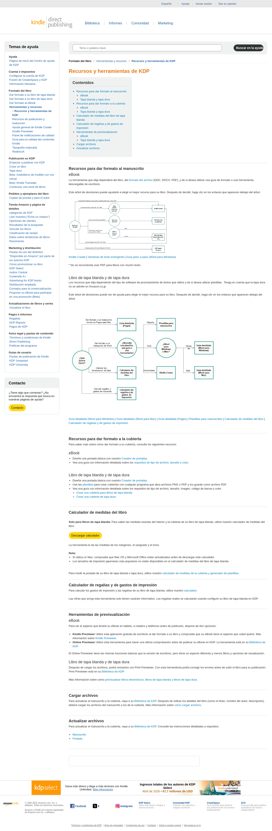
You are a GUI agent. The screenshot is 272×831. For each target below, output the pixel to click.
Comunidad (140, 23)
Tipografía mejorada (24, 147)
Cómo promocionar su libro (26, 264)
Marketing (165, 23)
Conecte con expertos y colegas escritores (184, 805)
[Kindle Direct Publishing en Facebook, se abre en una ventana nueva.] (78, 806)
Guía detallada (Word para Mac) (136, 419)
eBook (84, 95)
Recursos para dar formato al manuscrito (101, 91)
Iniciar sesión (204, 3)
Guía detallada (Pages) (172, 419)
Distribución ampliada (22, 284)
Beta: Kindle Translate (22, 182)
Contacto (17, 407)
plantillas (88, 484)
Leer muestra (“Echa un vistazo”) (29, 216)
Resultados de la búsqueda (26, 225)
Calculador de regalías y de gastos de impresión (98, 423)
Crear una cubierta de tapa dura (96, 496)
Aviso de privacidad (113, 825)
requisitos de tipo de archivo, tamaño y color (161, 462)
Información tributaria (22, 83)
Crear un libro (17, 166)
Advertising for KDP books (25, 280)
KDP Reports (17, 322)
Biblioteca (92, 23)
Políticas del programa (23, 345)
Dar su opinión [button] (229, 4)
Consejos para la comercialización (30, 288)
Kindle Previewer (22, 131)
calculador (190, 590)
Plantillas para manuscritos (205, 419)
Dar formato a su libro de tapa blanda (32, 94)
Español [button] (168, 4)
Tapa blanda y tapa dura (95, 99)
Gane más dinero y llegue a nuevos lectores (152, 805)
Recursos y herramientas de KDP (153, 61)
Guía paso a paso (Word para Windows (150, 257)
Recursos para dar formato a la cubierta (100, 103)
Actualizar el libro (20, 307)
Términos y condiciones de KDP (86, 825)
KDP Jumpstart (18, 360)
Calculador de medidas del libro (244, 419)
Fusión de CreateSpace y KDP (28, 79)
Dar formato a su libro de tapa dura (30, 98)
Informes (115, 23)
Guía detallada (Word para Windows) (91, 419)
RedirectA (18, 151)
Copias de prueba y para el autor (29, 197)
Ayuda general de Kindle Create (32, 127)
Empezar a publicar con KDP (27, 162)
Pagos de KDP (18, 326)
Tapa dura (15, 170)
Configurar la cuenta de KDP (27, 75)
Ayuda (185, 3)
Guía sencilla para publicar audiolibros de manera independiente (253, 806)
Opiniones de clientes (22, 220)
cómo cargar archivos (188, 705)
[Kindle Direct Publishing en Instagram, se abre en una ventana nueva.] (124, 806)
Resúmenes (16, 241)
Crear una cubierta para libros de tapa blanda (104, 492)
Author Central (18, 272)
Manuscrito (79, 734)
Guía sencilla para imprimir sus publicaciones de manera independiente (221, 806)
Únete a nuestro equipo (170, 825)
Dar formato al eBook (22, 102)
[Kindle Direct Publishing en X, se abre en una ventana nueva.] (100, 806)
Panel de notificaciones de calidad (33, 135)
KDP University (18, 364)
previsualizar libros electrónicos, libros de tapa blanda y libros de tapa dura (151, 679)
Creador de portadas (134, 458)
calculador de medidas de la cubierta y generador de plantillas (200, 573)
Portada (77, 738)
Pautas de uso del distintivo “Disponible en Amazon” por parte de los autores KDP (32, 256)
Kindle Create (77, 257)
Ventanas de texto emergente (106, 257)
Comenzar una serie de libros (27, 186)
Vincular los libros (20, 229)
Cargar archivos (86, 144)
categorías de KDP (21, 212)
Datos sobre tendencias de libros (29, 237)
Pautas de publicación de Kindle (29, 356)
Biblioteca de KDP (113, 671)
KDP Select (16, 268)
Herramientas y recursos (25, 107)
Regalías (14, 318)
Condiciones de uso (135, 825)
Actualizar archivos (88, 148)
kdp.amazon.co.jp (192, 825)
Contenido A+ (17, 276)
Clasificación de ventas (23, 233)
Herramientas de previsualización (96, 132)
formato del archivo (141, 180)
